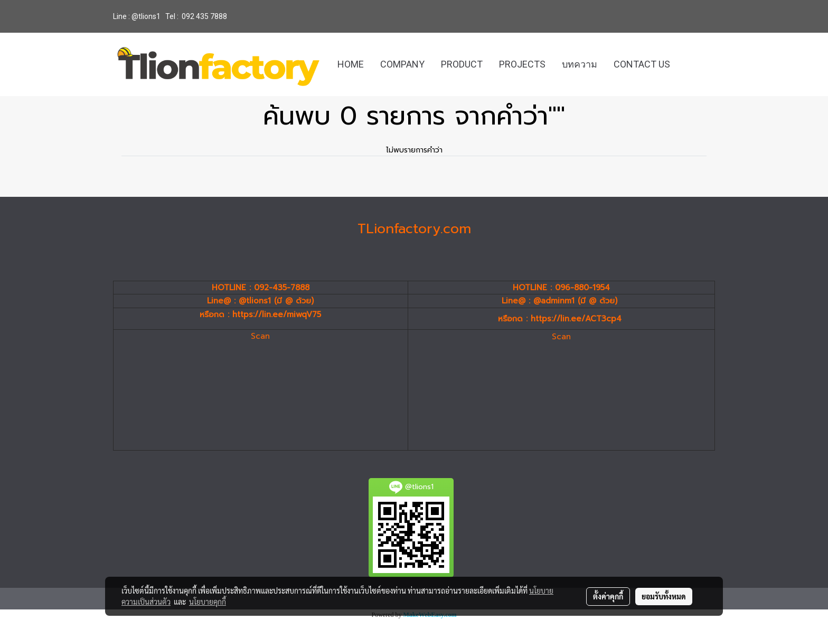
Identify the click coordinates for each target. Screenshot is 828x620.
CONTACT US (642, 64)
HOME (350, 64)
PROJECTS (522, 64)
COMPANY (402, 64)
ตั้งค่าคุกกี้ (608, 596)
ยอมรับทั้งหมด (664, 596)
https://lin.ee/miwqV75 (276, 314)
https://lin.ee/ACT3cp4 (576, 319)
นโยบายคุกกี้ (207, 601)
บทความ (579, 64)
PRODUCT (462, 64)
